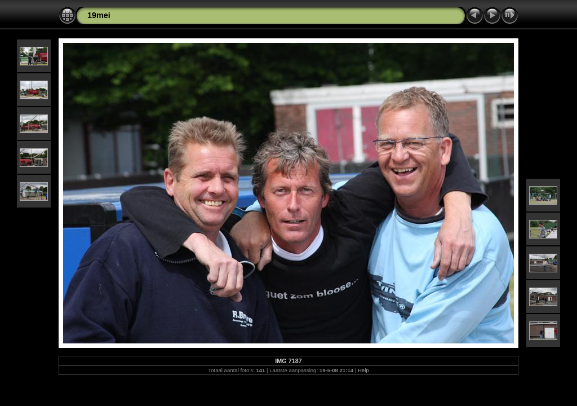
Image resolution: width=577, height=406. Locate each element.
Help (363, 370)
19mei (98, 15)
